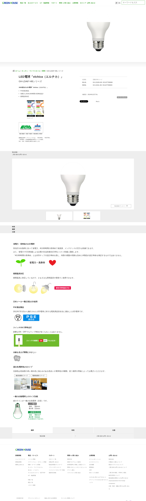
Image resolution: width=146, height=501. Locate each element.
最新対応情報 (52, 459)
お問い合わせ (91, 3)
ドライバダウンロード (55, 454)
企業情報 (75, 3)
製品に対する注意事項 (51, 485)
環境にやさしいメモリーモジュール (77, 454)
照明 (43, 71)
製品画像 (42, 142)
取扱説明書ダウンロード (55, 451)
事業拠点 (91, 454)
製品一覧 (23, 3)
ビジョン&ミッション (95, 446)
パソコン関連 (31, 446)
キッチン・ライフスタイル (31, 71)
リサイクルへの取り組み (74, 459)
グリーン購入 (71, 457)
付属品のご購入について (115, 449)
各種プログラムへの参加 (74, 449)
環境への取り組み (65, 3)
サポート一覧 (52, 446)
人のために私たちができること (97, 464)
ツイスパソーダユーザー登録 (57, 457)
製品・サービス (33, 442)
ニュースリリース (20, 446)
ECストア (83, 3)
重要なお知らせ (19, 451)
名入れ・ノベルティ (33, 457)
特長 (32, 217)
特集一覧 (30, 466)
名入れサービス (33, 3)
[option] (73, 172)
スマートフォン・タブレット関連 (37, 449)
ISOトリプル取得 (94, 459)
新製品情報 (18, 449)
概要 (73, 217)
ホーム (17, 71)
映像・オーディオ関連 (34, 451)
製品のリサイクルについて (116, 451)
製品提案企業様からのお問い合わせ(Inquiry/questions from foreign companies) (118, 467)
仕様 (113, 217)
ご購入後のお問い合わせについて (118, 454)
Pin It (97, 101)
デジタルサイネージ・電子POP (36, 459)
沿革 (90, 457)
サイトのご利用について (68, 485)
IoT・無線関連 (44, 3)
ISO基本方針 (20, 485)
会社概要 (91, 451)
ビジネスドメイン (94, 449)
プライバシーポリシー (34, 485)
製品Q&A (111, 446)
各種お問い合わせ (54, 449)
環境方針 (69, 446)
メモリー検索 (31, 472)
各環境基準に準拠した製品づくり (76, 451)
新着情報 (18, 442)
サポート (54, 3)
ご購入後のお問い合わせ (103, 142)
